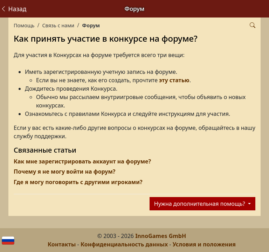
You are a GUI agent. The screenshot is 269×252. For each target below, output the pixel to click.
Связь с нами (58, 25)
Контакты (62, 244)
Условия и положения (204, 244)
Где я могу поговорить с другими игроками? (78, 182)
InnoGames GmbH (160, 236)
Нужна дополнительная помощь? (200, 204)
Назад (13, 9)
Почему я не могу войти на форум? (64, 171)
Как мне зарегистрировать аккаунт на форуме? (82, 161)
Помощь (24, 25)
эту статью (174, 80)
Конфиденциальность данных (124, 244)
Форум (91, 25)
